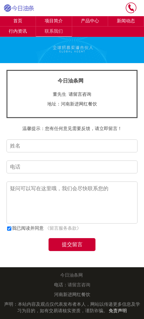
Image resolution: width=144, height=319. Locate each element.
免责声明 (118, 310)
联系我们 (54, 31)
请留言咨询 (80, 94)
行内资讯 (18, 31)
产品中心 (90, 20)
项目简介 (54, 20)
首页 (17, 20)
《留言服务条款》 (63, 228)
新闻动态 (126, 20)
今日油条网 (71, 275)
